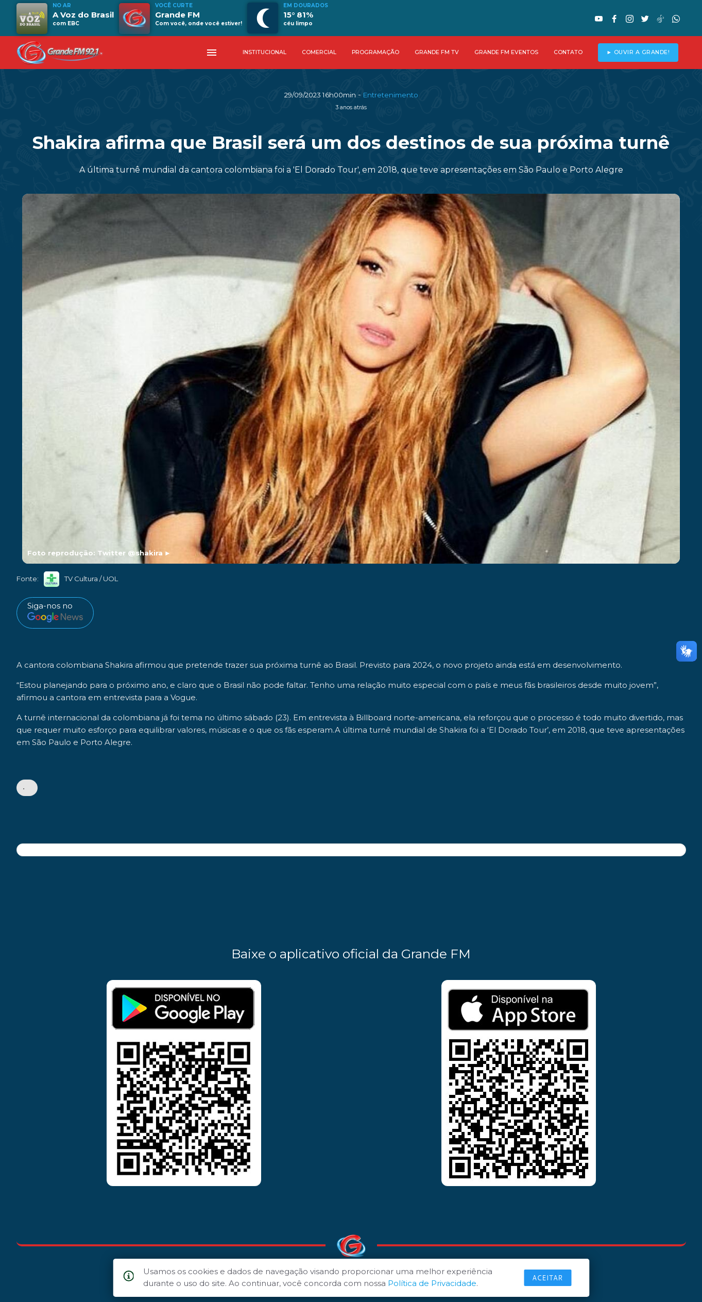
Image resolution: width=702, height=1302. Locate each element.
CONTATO (568, 52)
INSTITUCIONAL (264, 52)
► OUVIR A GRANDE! (638, 52)
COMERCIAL (319, 52)
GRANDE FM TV (437, 52)
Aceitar (547, 1277)
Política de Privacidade (432, 1283)
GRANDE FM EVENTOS (506, 52)
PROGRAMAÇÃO (375, 52)
